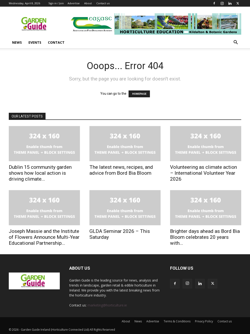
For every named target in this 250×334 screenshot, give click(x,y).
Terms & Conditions (177, 321)
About (88, 3)
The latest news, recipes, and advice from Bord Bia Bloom (121, 170)
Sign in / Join (56, 3)
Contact (56, 42)
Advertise (74, 3)
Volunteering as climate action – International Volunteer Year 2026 (203, 173)
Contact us (103, 3)
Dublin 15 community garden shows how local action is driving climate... (40, 173)
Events (34, 42)
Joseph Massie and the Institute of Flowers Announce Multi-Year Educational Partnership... (44, 237)
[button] (235, 43)
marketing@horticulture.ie (107, 305)
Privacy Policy (204, 321)
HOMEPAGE (139, 93)
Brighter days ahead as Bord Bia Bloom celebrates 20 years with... (205, 237)
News (17, 42)
